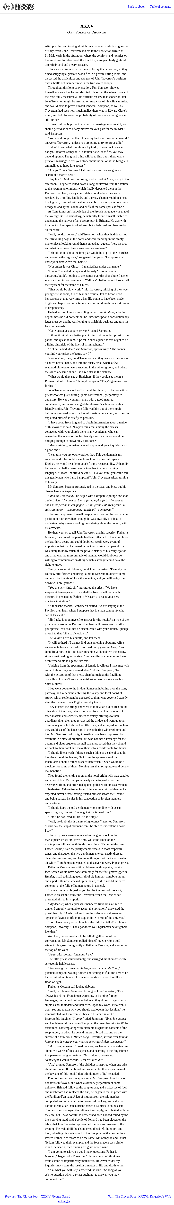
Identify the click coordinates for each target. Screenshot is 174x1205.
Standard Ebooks (18, 6)
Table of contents (160, 6)
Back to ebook (136, 6)
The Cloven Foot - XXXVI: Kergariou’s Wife (139, 1196)
